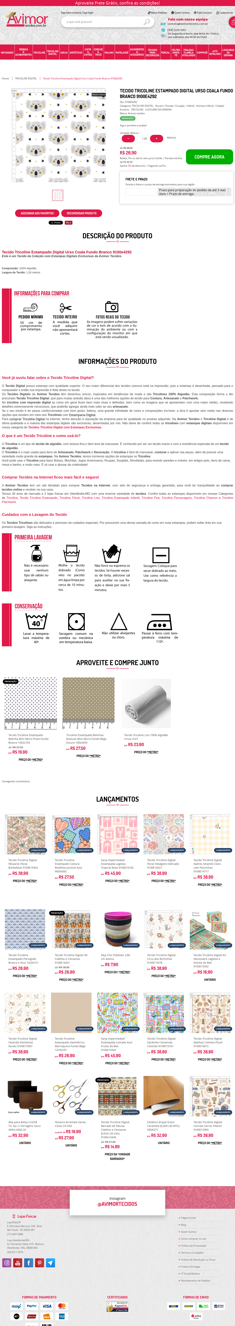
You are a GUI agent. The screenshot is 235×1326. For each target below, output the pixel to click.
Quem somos (182, 12)
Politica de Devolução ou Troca (198, 1259)
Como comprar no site (193, 1238)
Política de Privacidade (193, 1245)
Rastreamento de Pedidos (195, 1280)
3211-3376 (15, 1252)
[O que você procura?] (147, 22)
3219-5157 (176, 30)
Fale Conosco (204, 12)
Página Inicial (188, 1217)
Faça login (87, 12)
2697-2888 (15, 1234)
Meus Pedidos (159, 12)
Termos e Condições (192, 1252)
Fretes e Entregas (190, 1266)
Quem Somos (188, 1231)
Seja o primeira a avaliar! (133, 125)
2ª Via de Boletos (190, 1273)
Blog (183, 1224)
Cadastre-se (226, 12)
